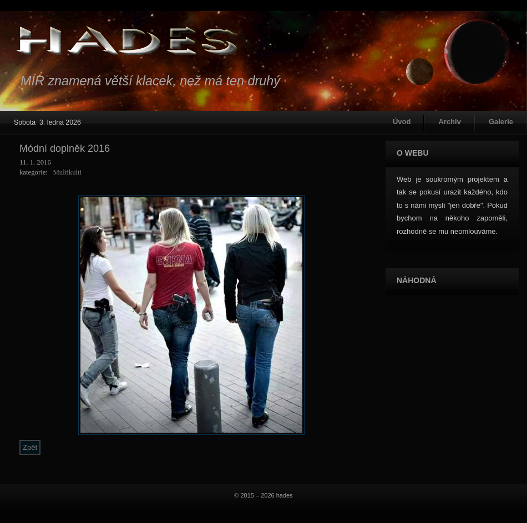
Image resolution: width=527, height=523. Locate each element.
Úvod (402, 121)
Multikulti (67, 172)
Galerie (501, 121)
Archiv (449, 121)
